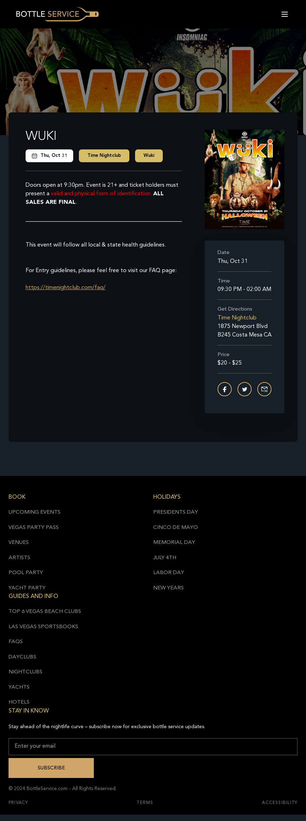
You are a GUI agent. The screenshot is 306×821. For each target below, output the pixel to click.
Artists (19, 558)
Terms (145, 803)
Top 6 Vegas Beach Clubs (45, 611)
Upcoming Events (34, 512)
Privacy (18, 803)
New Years (168, 588)
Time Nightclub (104, 155)
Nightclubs (25, 672)
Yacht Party (27, 588)
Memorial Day (174, 542)
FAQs (16, 642)
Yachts (19, 687)
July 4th (164, 558)
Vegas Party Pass (34, 527)
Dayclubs (22, 657)
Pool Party (26, 573)
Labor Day (168, 573)
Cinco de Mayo (175, 527)
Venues (19, 542)
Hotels (19, 702)
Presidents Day (175, 512)
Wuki (149, 155)
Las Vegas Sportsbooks (43, 627)
